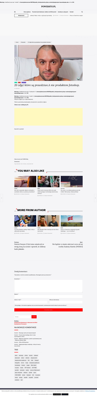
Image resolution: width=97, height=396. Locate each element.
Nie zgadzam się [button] (65, 394)
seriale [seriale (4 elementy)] (30, 372)
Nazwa (16, 294)
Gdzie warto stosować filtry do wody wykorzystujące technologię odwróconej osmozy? (48, 191)
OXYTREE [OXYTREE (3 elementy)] (34, 367)
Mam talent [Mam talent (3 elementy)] (33, 365)
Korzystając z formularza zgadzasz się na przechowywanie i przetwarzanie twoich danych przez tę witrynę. (41, 305)
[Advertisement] (48, 27)
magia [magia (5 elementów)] (28, 365)
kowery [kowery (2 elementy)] (23, 365)
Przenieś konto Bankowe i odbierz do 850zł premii (44, 12)
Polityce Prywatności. (90, 391)
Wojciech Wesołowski (67, 15)
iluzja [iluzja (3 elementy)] (27, 362)
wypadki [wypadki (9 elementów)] (31, 377)
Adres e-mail (17, 299)
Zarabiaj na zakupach (63, 12)
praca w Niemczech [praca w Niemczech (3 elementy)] (35, 370)
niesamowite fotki (30, 163)
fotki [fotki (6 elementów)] (32, 360)
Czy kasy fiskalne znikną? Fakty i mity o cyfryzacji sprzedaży (39, 15)
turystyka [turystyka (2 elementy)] (37, 375)
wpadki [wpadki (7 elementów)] (25, 377)
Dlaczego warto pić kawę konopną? (27, 332)
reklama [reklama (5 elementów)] (25, 372)
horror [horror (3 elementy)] (22, 362)
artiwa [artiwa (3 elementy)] (26, 355)
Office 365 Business (24, 342)
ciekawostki (18, 163)
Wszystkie (24, 82)
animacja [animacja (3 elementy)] (21, 355)
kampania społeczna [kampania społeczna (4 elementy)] (34, 362)
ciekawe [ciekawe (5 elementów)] (36, 355)
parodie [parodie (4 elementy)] (17, 370)
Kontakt (72, 12)
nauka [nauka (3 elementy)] (21, 367)
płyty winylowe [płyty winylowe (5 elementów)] (18, 372)
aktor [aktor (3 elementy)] (16, 355)
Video (19, 82)
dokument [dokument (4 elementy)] (17, 357)
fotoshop (24, 163)
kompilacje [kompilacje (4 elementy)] (17, 365)
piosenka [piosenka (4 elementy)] (22, 370)
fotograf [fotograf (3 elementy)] (36, 360)
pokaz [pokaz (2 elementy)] (27, 370)
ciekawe (15, 188)
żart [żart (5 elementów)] (22, 380)
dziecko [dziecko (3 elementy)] (27, 357)
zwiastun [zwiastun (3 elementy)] (17, 380)
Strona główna (27, 12)
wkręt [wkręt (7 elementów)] (16, 377)
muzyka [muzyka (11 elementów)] (17, 367)
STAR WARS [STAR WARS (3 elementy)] (18, 375)
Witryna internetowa (54, 299)
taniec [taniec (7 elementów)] (23, 375)
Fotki (16, 82)
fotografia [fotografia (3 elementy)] (17, 362)
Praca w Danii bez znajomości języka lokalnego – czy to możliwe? (70, 230)
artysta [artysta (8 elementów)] (30, 355)
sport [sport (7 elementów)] (35, 372)
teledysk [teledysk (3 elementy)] (29, 375)
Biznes (39, 188)
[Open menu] (15, 12)
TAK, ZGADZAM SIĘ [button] (57, 394)
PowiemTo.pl (48, 7)
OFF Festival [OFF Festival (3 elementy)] (27, 367)
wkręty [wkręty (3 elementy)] (20, 377)
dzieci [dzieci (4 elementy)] (22, 357)
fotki (22, 163)
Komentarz (17, 279)
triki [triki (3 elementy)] (33, 375)
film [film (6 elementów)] (29, 360)
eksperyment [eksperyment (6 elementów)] (34, 357)
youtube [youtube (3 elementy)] (36, 377)
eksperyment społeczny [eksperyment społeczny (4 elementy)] (20, 360)
